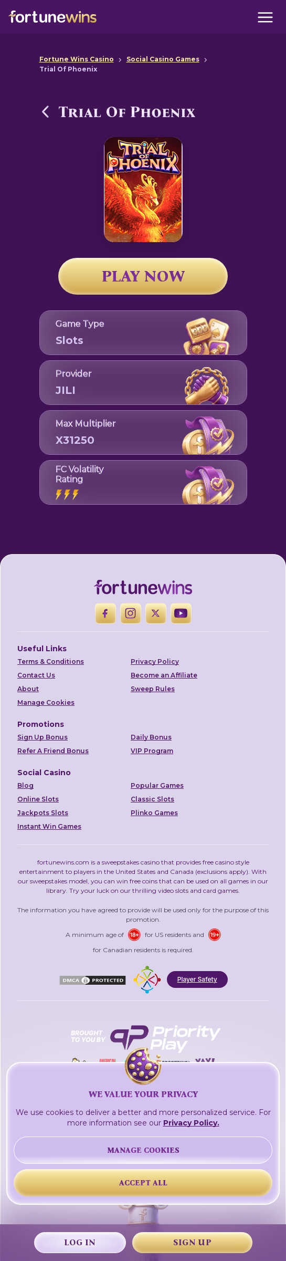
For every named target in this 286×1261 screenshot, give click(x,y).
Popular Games (157, 785)
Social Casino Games (162, 59)
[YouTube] (181, 613)
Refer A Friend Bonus (53, 751)
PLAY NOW (143, 276)
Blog (25, 785)
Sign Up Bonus (42, 737)
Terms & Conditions (50, 661)
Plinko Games (154, 813)
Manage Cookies (46, 702)
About (28, 689)
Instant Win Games (49, 826)
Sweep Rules (153, 689)
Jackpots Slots (42, 813)
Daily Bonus (151, 737)
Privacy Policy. (191, 1123)
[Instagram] (130, 613)
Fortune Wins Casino (76, 59)
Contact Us (36, 675)
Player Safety (197, 979)
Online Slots (38, 799)
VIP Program (152, 751)
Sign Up (192, 1242)
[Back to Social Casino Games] (45, 111)
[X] (155, 613)
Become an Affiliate (164, 675)
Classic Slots (152, 799)
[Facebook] (105, 613)
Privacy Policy (155, 661)
